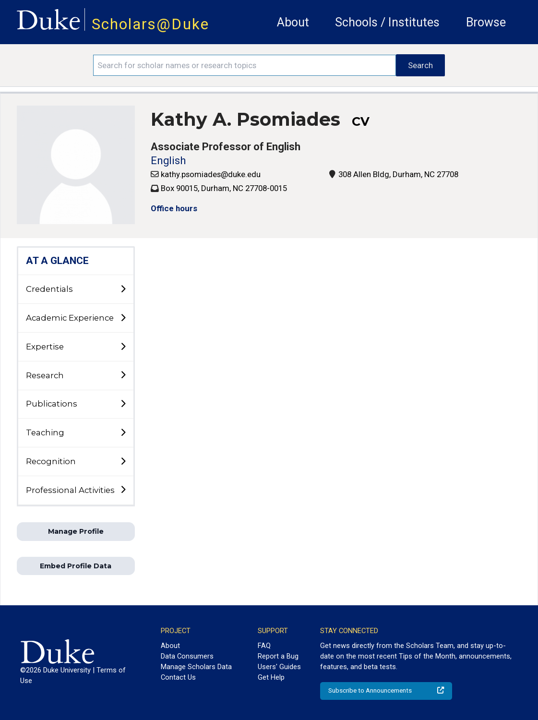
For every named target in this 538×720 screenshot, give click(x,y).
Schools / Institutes (387, 22)
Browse (486, 22)
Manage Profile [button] (76, 531)
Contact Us (178, 677)
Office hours (174, 208)
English (168, 161)
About (293, 22)
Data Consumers (187, 656)
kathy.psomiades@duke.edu (211, 174)
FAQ (264, 645)
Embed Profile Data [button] (75, 566)
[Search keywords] (244, 65)
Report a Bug (278, 656)
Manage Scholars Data (196, 666)
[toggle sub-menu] (122, 289)
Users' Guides (279, 666)
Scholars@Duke (150, 24)
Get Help (271, 677)
